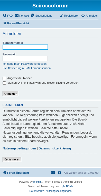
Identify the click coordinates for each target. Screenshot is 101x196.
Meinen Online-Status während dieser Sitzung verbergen (40, 82)
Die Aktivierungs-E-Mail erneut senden (27, 68)
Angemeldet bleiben (17, 78)
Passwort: (9, 54)
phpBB (37, 181)
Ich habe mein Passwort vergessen (25, 63)
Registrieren (12, 159)
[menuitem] (8, 16)
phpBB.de (67, 186)
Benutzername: (13, 42)
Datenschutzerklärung (55, 148)
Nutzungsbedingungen (19, 148)
